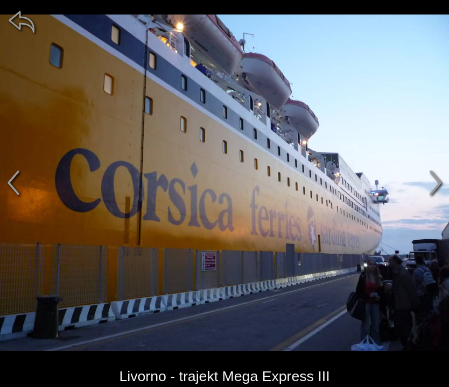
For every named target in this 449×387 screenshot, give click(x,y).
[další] (435, 183)
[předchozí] (13, 183)
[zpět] (21, 21)
